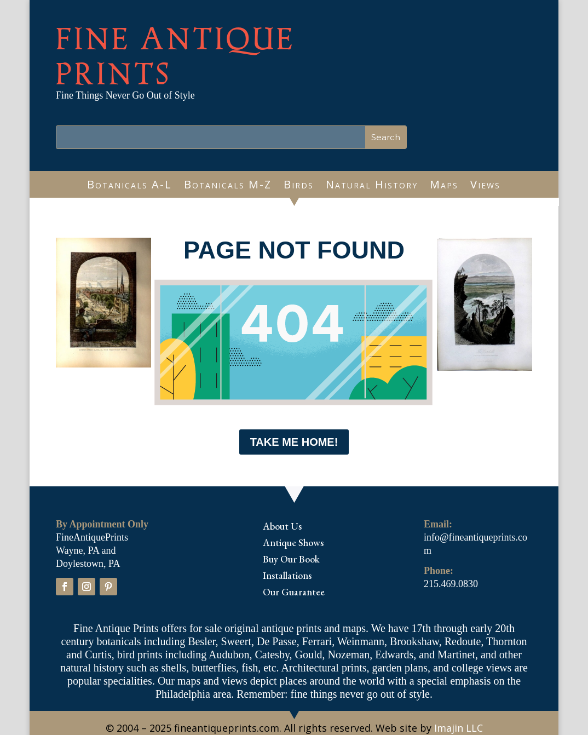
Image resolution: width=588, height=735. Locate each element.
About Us (282, 527)
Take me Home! (294, 442)
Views (485, 186)
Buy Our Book (291, 560)
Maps (444, 186)
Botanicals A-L (129, 186)
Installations (287, 577)
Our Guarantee (294, 593)
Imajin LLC (458, 727)
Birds (299, 186)
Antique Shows (293, 544)
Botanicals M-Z (228, 186)
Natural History (372, 186)
